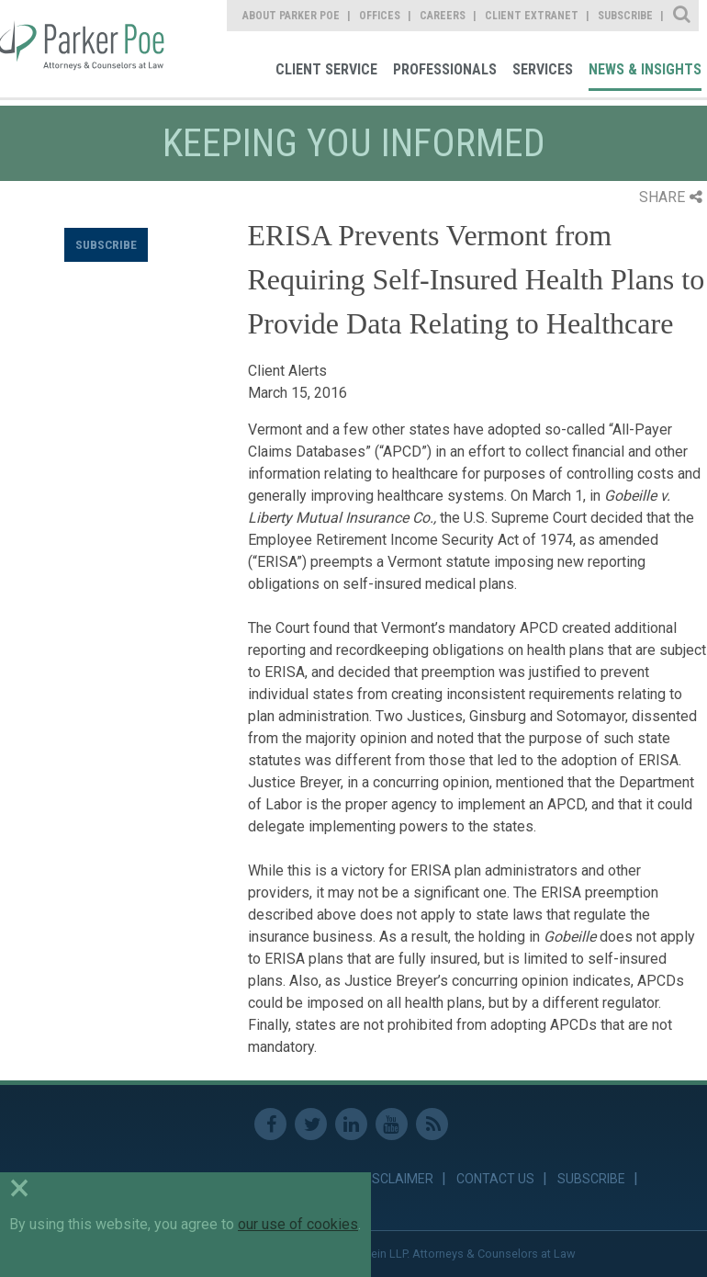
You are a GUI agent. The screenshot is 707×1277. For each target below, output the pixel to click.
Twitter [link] (311, 1124)
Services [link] (542, 69)
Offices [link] (379, 15)
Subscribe (106, 244)
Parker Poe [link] (85, 49)
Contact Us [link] (495, 1178)
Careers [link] (443, 15)
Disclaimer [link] (397, 1178)
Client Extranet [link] (531, 15)
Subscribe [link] (625, 15)
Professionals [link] (445, 69)
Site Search (683, 15)
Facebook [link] (270, 1124)
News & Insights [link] (645, 69)
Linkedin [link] (351, 1124)
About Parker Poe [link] (291, 15)
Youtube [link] (392, 1124)
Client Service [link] (326, 69)
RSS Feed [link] (432, 1124)
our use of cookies (298, 1224)
